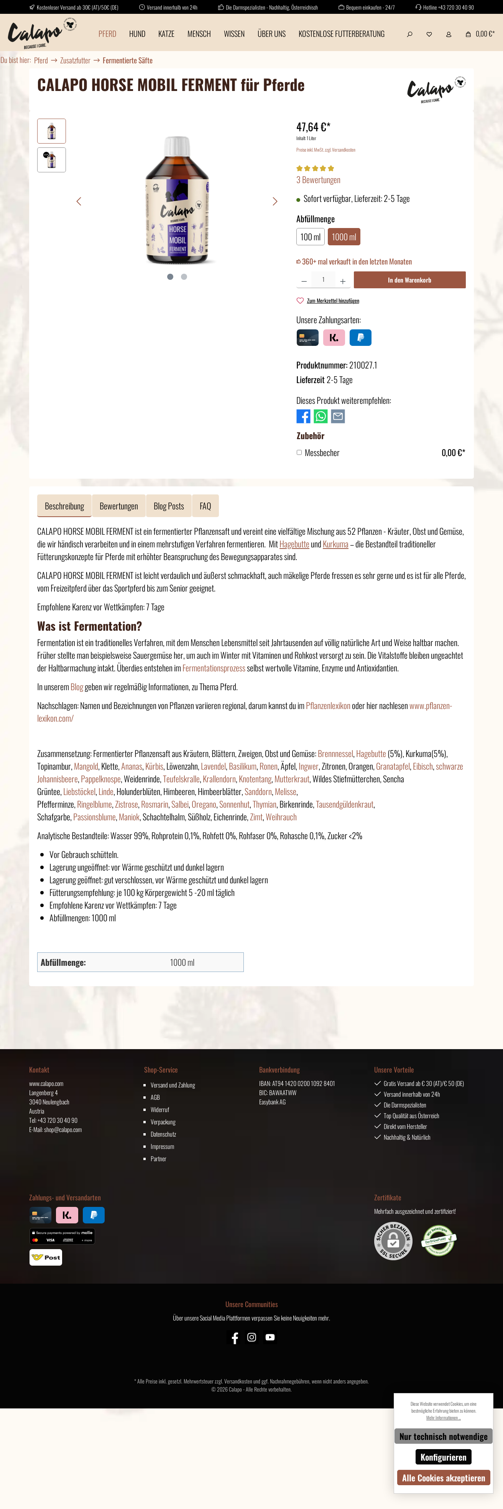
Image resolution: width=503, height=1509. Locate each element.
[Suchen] (410, 33)
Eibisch (423, 766)
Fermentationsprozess (213, 667)
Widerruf (160, 1109)
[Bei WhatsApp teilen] (320, 415)
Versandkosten (238, 1381)
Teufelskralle (181, 778)
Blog (77, 686)
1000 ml (344, 236)
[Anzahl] (323, 279)
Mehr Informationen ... (443, 1417)
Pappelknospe (101, 778)
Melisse (285, 791)
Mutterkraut (292, 778)
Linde (106, 791)
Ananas (131, 766)
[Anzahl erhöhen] (343, 279)
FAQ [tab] (205, 505)
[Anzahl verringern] (304, 279)
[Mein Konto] (449, 33)
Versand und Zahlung (173, 1084)
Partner (158, 1158)
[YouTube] (270, 1337)
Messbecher (322, 452)
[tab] (64, 505)
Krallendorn (219, 778)
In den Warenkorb (409, 279)
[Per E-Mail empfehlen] (338, 415)
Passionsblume (94, 816)
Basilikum (242, 766)
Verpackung (163, 1121)
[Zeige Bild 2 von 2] (184, 277)
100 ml (311, 236)
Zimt (256, 816)
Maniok (129, 816)
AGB (155, 1097)
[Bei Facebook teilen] (303, 415)
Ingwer (309, 766)
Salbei (180, 804)
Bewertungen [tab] (119, 505)
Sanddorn (258, 791)
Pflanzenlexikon (328, 705)
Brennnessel (335, 753)
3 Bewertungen (318, 179)
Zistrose (126, 804)
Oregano (204, 804)
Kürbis (154, 766)
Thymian (264, 804)
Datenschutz (163, 1134)
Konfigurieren (444, 1457)
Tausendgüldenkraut (344, 804)
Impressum (162, 1146)
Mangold (86, 766)
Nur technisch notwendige (443, 1436)
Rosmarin (154, 804)
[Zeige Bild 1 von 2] (170, 277)
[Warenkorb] (477, 33)
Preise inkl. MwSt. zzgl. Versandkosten (325, 149)
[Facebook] (233, 1337)
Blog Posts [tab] (169, 505)
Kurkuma (335, 543)
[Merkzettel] (429, 33)
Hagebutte (294, 543)
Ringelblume (94, 804)
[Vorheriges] (79, 201)
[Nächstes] (275, 201)
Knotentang (255, 778)
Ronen (269, 766)
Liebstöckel (79, 791)
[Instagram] (251, 1337)
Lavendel (213, 766)
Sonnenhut (234, 804)
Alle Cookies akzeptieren (443, 1477)
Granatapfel (393, 766)
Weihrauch (281, 816)
